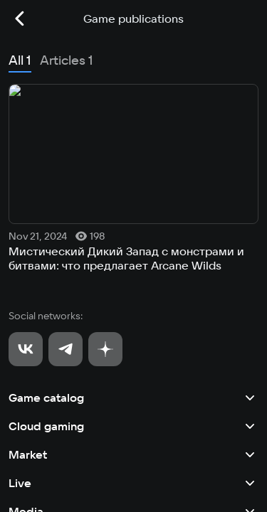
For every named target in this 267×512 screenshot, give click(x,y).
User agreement (40, 432)
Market (133, 229)
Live (133, 257)
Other (133, 342)
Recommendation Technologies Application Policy (108, 481)
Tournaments (133, 314)
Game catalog (133, 172)
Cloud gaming (133, 200)
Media (133, 285)
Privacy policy (36, 457)
